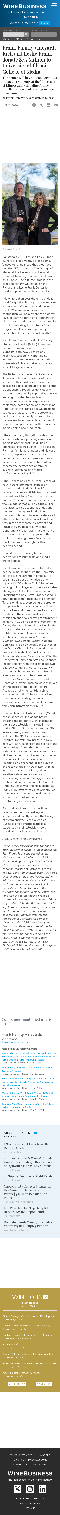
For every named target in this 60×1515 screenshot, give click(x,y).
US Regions (19, 39)
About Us (38, 1498)
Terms (36, 1503)
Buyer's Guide (39, 1464)
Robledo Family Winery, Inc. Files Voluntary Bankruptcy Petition (28, 1224)
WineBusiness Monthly (22, 1455)
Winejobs (45, 1455)
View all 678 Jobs (30, 1306)
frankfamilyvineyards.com (15, 1042)
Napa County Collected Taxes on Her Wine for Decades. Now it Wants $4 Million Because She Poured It (27, 1192)
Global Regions (34, 39)
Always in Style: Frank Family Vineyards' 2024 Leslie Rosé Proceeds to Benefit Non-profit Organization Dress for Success (28, 1081)
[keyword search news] (13, 34)
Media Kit (30, 1508)
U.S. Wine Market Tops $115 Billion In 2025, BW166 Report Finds (28, 1210)
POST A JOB (44, 1384)
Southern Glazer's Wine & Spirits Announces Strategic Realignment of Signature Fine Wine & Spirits (29, 1162)
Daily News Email (37, 1460)
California (7, 39)
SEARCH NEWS (10, 30)
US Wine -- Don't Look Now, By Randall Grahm (26, 1146)
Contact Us (22, 1498)
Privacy (24, 1503)
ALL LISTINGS (17, 1384)
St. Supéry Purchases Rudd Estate (28, 1176)
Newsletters (20, 1464)
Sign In (44, 23)
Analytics (18, 1460)
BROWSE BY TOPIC (39, 30)
